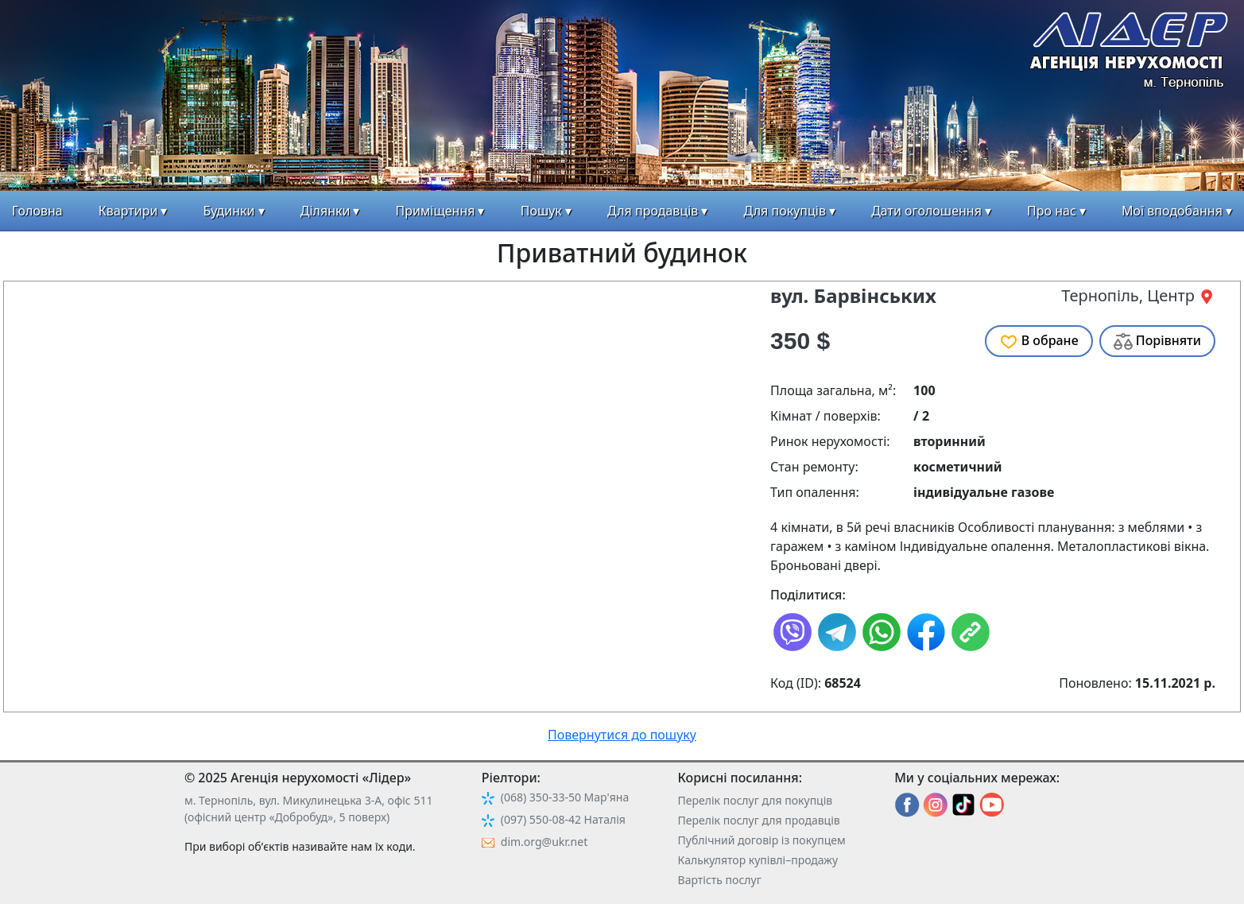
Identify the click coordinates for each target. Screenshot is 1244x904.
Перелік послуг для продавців (759, 820)
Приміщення (435, 210)
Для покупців (785, 210)
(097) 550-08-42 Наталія (563, 819)
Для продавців (652, 210)
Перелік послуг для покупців (755, 800)
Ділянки (325, 210)
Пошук (541, 210)
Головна (37, 210)
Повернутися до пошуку (622, 734)
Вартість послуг (720, 879)
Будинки (229, 210)
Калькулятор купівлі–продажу (758, 859)
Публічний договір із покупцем (762, 840)
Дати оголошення (926, 210)
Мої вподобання (1172, 210)
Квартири (128, 210)
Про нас (1051, 210)
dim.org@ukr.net (544, 841)
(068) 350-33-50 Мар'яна (565, 797)
